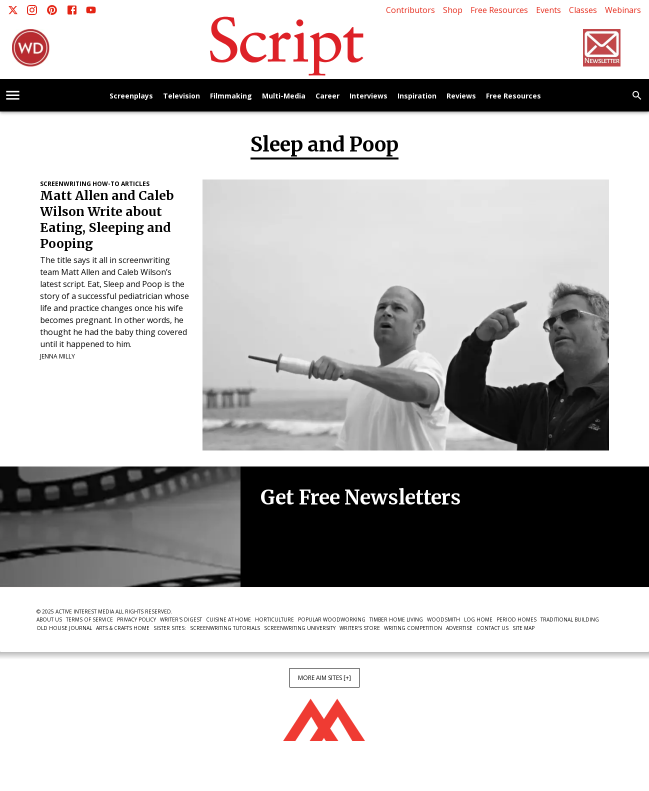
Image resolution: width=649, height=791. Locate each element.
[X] (13, 10)
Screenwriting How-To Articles (95, 184)
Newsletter (296, 556)
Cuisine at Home (228, 619)
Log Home (478, 619)
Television (181, 96)
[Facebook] (72, 10)
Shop (452, 10)
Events (548, 10)
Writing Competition (413, 628)
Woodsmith (443, 619)
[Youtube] (91, 10)
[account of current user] (13, 95)
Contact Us (492, 628)
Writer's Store (360, 628)
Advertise (459, 628)
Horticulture (274, 619)
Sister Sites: (170, 628)
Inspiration (417, 96)
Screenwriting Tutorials (225, 628)
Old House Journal (64, 628)
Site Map (523, 628)
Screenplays (131, 96)
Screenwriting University (300, 628)
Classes (583, 10)
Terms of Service (89, 619)
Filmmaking (231, 96)
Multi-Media (284, 96)
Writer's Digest (181, 619)
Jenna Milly (57, 356)
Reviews (461, 96)
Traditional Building (569, 619)
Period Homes (516, 619)
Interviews (369, 96)
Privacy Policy (136, 619)
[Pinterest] (52, 10)
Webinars (623, 10)
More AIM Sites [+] (324, 678)
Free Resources (499, 10)
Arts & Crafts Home (123, 628)
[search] (637, 96)
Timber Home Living (396, 619)
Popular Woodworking (332, 619)
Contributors (410, 10)
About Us (49, 619)
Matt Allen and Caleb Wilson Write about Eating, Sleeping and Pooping (107, 220)
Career (328, 96)
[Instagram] (32, 10)
